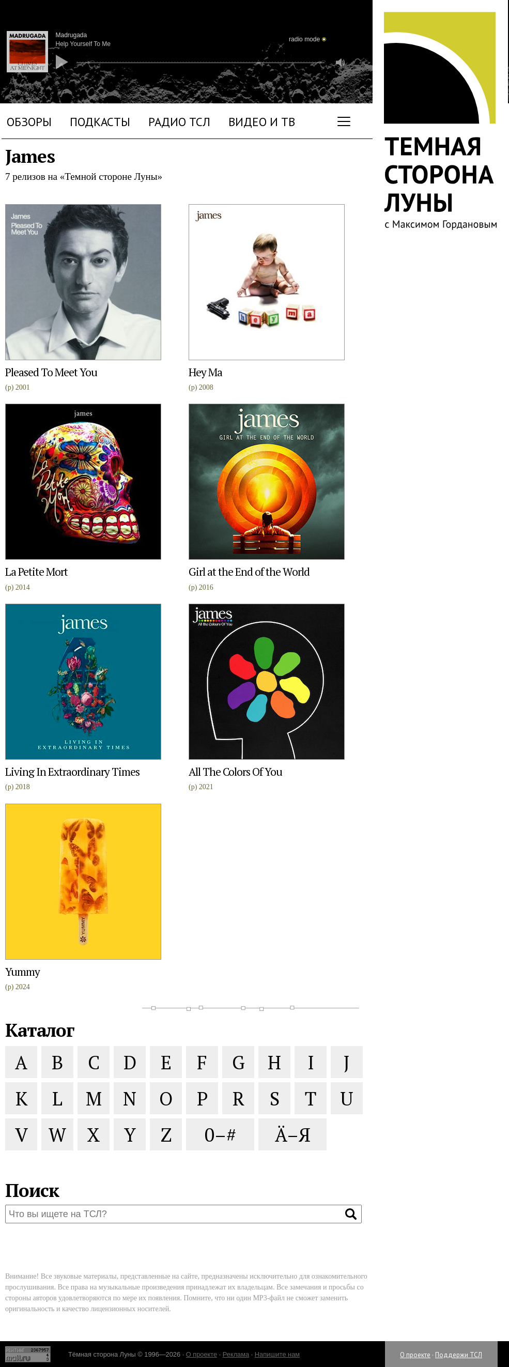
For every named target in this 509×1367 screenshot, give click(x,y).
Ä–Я (293, 1135)
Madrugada (71, 35)
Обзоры (29, 121)
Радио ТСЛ (179, 121)
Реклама (236, 1354)
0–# (220, 1135)
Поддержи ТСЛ (458, 1354)
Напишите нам (277, 1354)
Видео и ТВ (261, 121)
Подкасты (100, 121)
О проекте (415, 1354)
